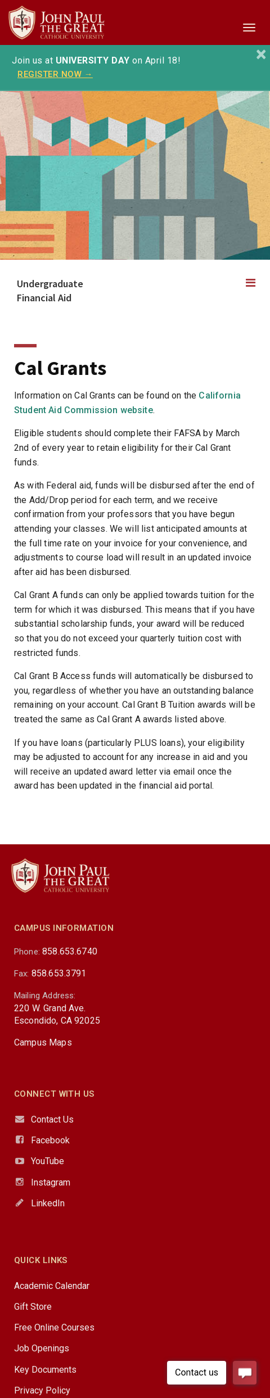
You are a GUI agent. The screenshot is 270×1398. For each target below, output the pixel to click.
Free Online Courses (54, 1327)
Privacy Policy (42, 1390)
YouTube (47, 1161)
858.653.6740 (69, 951)
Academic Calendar (51, 1286)
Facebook (50, 1140)
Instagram (50, 1182)
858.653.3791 (59, 973)
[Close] (261, 54)
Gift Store (33, 1306)
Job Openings (41, 1348)
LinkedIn (48, 1203)
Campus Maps (43, 1042)
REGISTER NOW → (55, 74)
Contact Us (52, 1119)
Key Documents (45, 1369)
